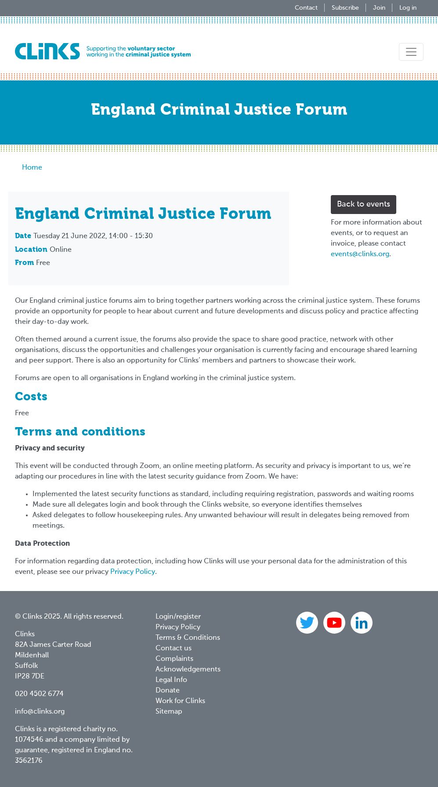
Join (379, 8)
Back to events (363, 204)
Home (32, 167)
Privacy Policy (132, 572)
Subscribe (345, 8)
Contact (306, 8)
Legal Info (171, 680)
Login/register (178, 616)
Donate (168, 690)
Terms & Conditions (188, 638)
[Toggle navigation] (411, 52)
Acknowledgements (188, 669)
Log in (407, 8)
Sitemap (169, 711)
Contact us (174, 648)
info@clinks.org (40, 711)
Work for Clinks (180, 701)
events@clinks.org (360, 254)
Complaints (174, 659)
